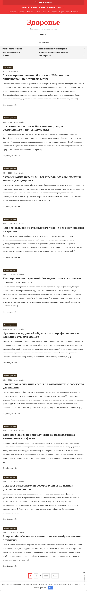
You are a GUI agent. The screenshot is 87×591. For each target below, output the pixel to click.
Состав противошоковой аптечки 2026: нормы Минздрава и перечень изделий (36, 77)
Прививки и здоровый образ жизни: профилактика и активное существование (41, 335)
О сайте (21, 12)
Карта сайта (64, 12)
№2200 (52, 7)
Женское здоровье (10, 118)
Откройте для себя (11, 105)
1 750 (46, 576)
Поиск (43, 35)
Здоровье (43, 22)
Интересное (41, 12)
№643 (26, 7)
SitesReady (19, 122)
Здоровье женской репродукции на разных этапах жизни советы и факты (39, 436)
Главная (13, 12)
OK (50, 588)
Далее (55, 576)
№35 (35, 7)
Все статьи (52, 12)
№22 (61, 7)
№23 (43, 7)
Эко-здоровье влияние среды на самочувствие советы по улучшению (43, 385)
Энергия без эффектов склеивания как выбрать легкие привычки (42, 538)
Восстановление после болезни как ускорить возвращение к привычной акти (34, 127)
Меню (43, 42)
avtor (16, 71)
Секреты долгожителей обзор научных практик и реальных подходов (38, 487)
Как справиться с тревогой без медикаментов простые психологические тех (42, 280)
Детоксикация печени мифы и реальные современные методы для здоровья (53, 52)
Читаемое (30, 12)
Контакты (75, 12)
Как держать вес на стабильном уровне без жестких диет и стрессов (43, 229)
